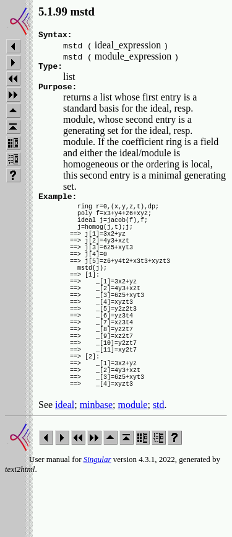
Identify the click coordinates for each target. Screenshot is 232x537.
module (132, 462)
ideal (64, 462)
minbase (96, 462)
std (159, 462)
